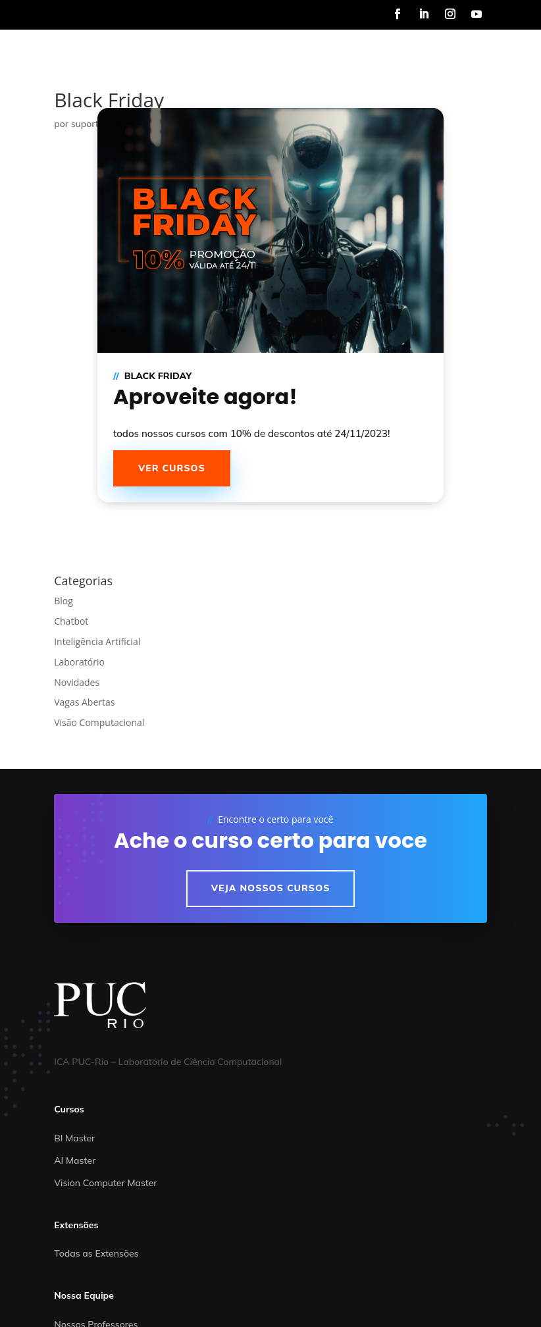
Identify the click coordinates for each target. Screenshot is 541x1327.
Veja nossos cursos (270, 888)
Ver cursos (171, 468)
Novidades (76, 682)
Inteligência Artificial (97, 641)
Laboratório (79, 662)
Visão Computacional (99, 722)
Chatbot (71, 621)
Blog (63, 600)
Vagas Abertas (84, 702)
